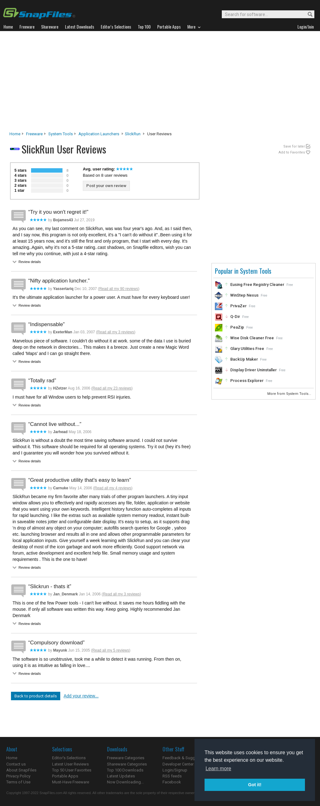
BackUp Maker (244, 359)
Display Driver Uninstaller (253, 370)
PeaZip (237, 327)
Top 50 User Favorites (71, 770)
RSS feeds (172, 776)
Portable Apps (65, 776)
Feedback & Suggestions (186, 757)
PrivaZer (238, 306)
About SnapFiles (21, 770)
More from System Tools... (289, 394)
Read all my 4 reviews (112, 488)
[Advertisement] (160, 83)
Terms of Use (18, 782)
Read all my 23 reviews (112, 388)
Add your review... (81, 695)
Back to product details (35, 696)
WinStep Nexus (244, 295)
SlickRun (133, 134)
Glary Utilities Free (247, 348)
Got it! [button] (254, 784)
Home (14, 134)
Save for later (294, 146)
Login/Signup (175, 770)
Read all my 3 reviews (115, 332)
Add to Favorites (292, 152)
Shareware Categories (127, 764)
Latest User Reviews (70, 764)
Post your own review (106, 185)
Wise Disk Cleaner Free (252, 338)
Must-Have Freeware (70, 782)
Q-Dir (235, 316)
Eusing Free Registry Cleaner (257, 284)
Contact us (16, 764)
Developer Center (178, 764)
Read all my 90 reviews (118, 289)
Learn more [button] (218, 768)
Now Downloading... (125, 782)
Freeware (34, 134)
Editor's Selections (69, 757)
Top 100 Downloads (125, 770)
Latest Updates (121, 776)
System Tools (60, 134)
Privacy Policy (18, 776)
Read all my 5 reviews (110, 650)
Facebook (172, 782)
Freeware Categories (125, 757)
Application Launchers (98, 134)
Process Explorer (247, 380)
